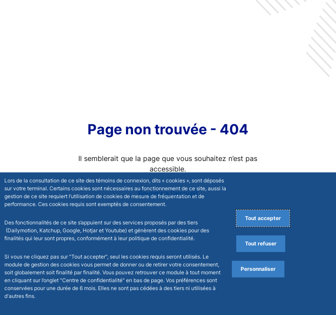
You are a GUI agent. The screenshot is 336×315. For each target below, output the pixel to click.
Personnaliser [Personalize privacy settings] (258, 269)
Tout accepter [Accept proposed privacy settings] (263, 218)
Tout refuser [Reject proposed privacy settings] (260, 243)
